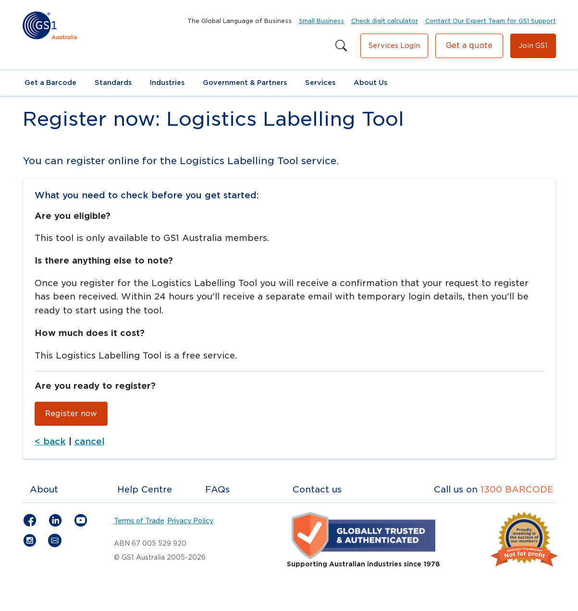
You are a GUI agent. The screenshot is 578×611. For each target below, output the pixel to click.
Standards (113, 82)
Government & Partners (245, 82)
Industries (167, 82)
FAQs (217, 492)
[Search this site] (341, 46)
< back (50, 444)
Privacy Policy (190, 523)
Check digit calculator (384, 20)
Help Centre (144, 492)
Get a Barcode (50, 82)
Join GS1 (533, 45)
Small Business (321, 20)
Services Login (394, 45)
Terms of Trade (139, 523)
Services (320, 82)
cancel (89, 444)
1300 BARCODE (516, 492)
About (44, 492)
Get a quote (469, 45)
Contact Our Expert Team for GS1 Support (490, 20)
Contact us (317, 492)
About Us (370, 82)
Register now (71, 415)
